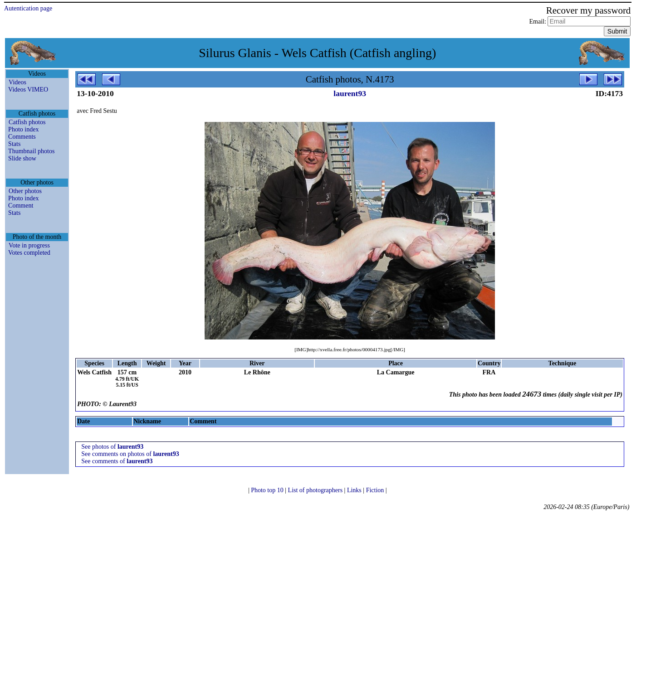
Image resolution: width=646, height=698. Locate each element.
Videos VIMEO (28, 89)
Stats (14, 144)
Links (355, 490)
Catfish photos (27, 122)
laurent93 (349, 93)
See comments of (116, 461)
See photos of (112, 446)
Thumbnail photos (31, 151)
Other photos (25, 191)
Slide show (22, 158)
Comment (20, 205)
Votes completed (29, 252)
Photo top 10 (268, 490)
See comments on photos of (130, 454)
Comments (22, 136)
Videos (17, 82)
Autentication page (28, 8)
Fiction (376, 490)
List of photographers (316, 490)
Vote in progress (29, 245)
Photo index (23, 129)
